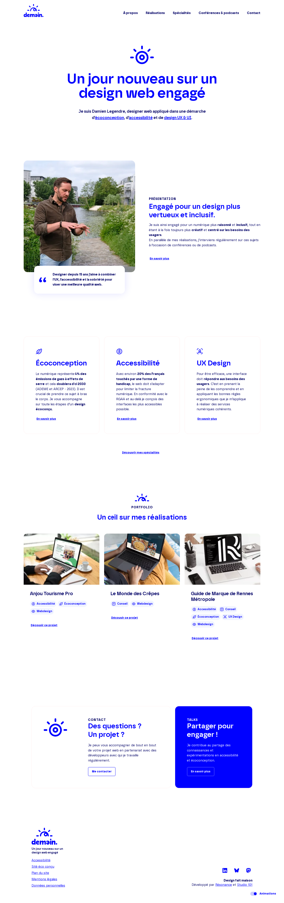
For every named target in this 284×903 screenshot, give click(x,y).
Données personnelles (48, 885)
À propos (130, 13)
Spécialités (182, 13)
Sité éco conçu (43, 866)
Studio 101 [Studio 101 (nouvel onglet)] (244, 884)
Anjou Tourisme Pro (51, 593)
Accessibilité (138, 363)
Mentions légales (44, 879)
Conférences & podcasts (219, 13)
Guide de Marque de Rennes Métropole (222, 596)
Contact (253, 13)
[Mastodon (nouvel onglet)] (248, 871)
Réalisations (155, 13)
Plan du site (40, 873)
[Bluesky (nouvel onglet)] (236, 871)
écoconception (109, 118)
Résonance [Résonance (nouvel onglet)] (223, 884)
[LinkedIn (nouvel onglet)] (224, 871)
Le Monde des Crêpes (134, 593)
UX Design (214, 363)
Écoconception (61, 363)
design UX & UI (177, 118)
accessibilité (141, 118)
